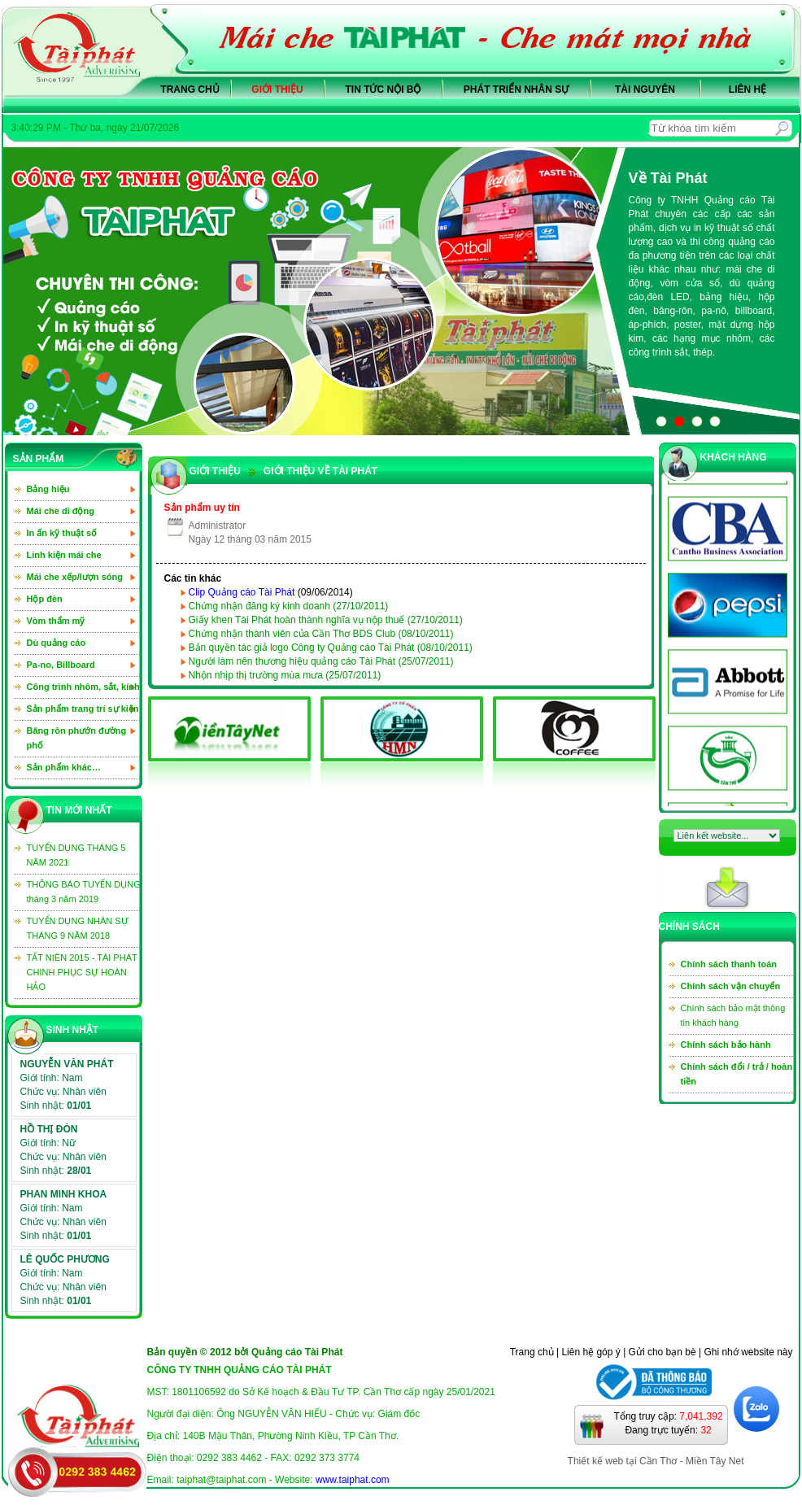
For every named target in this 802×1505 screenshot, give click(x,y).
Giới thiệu (277, 89)
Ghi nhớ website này (748, 1352)
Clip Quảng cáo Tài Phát (242, 592)
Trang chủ (189, 89)
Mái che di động (60, 511)
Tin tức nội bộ (383, 89)
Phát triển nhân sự (516, 89)
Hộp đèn (45, 599)
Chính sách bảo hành (726, 1044)
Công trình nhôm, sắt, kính (83, 686)
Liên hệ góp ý (590, 1352)
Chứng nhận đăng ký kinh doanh (289, 606)
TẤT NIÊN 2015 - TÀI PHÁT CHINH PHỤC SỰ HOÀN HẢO (82, 972)
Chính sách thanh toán (729, 964)
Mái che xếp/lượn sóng (75, 577)
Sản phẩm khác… (64, 767)
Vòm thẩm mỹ (56, 621)
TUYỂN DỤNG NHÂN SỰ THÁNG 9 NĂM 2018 (78, 928)
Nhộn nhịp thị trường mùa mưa (285, 675)
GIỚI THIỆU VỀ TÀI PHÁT (313, 471)
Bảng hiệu (48, 489)
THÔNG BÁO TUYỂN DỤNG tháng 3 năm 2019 (84, 891)
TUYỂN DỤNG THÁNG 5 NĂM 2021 (76, 855)
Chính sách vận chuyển (731, 986)
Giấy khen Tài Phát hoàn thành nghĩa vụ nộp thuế (326, 620)
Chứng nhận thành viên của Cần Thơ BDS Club (321, 633)
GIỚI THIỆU (215, 471)
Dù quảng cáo (56, 643)
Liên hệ (747, 89)
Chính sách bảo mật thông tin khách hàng (733, 1015)
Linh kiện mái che (64, 555)
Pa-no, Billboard (61, 665)
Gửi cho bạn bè (662, 1352)
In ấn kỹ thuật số (62, 533)
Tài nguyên (645, 89)
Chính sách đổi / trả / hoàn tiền (737, 1074)
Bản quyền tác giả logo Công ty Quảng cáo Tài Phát (331, 647)
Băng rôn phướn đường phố (77, 738)
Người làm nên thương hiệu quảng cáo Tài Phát (321, 661)
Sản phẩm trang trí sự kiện (83, 708)
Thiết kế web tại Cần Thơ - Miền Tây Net (656, 1461)
